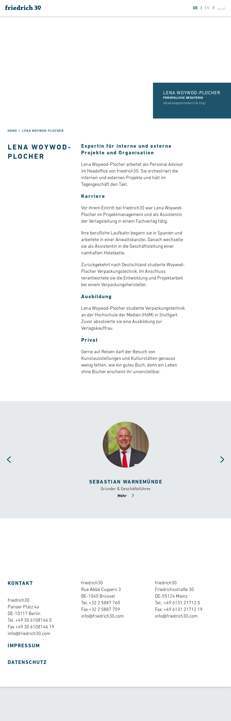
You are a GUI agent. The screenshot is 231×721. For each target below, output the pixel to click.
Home (12, 134)
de (196, 8)
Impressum (24, 649)
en (208, 8)
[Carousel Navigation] (5, 463)
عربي (221, 8)
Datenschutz (27, 665)
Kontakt (20, 586)
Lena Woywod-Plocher (43, 134)
